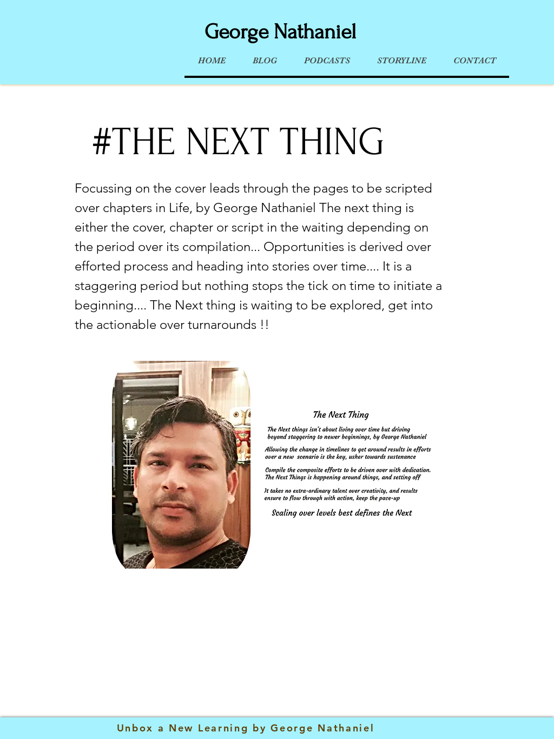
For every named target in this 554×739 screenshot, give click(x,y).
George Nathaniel (280, 32)
